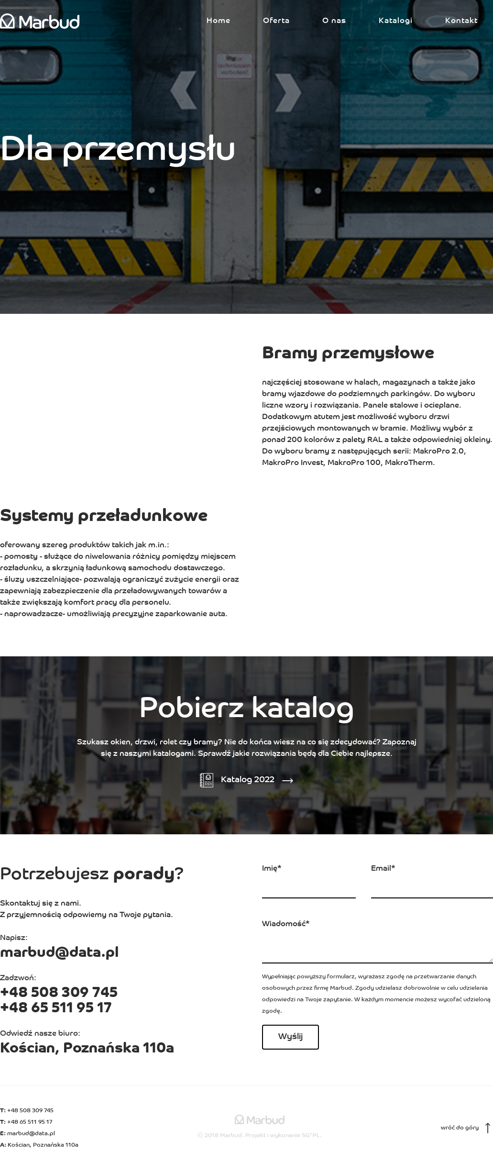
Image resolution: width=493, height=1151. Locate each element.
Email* (383, 869)
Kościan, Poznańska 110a (87, 1048)
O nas (334, 21)
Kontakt (461, 21)
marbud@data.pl (59, 953)
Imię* (272, 869)
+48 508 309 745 (59, 993)
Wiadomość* (286, 924)
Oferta (276, 21)
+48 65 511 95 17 (56, 1008)
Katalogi (396, 21)
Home (218, 21)
